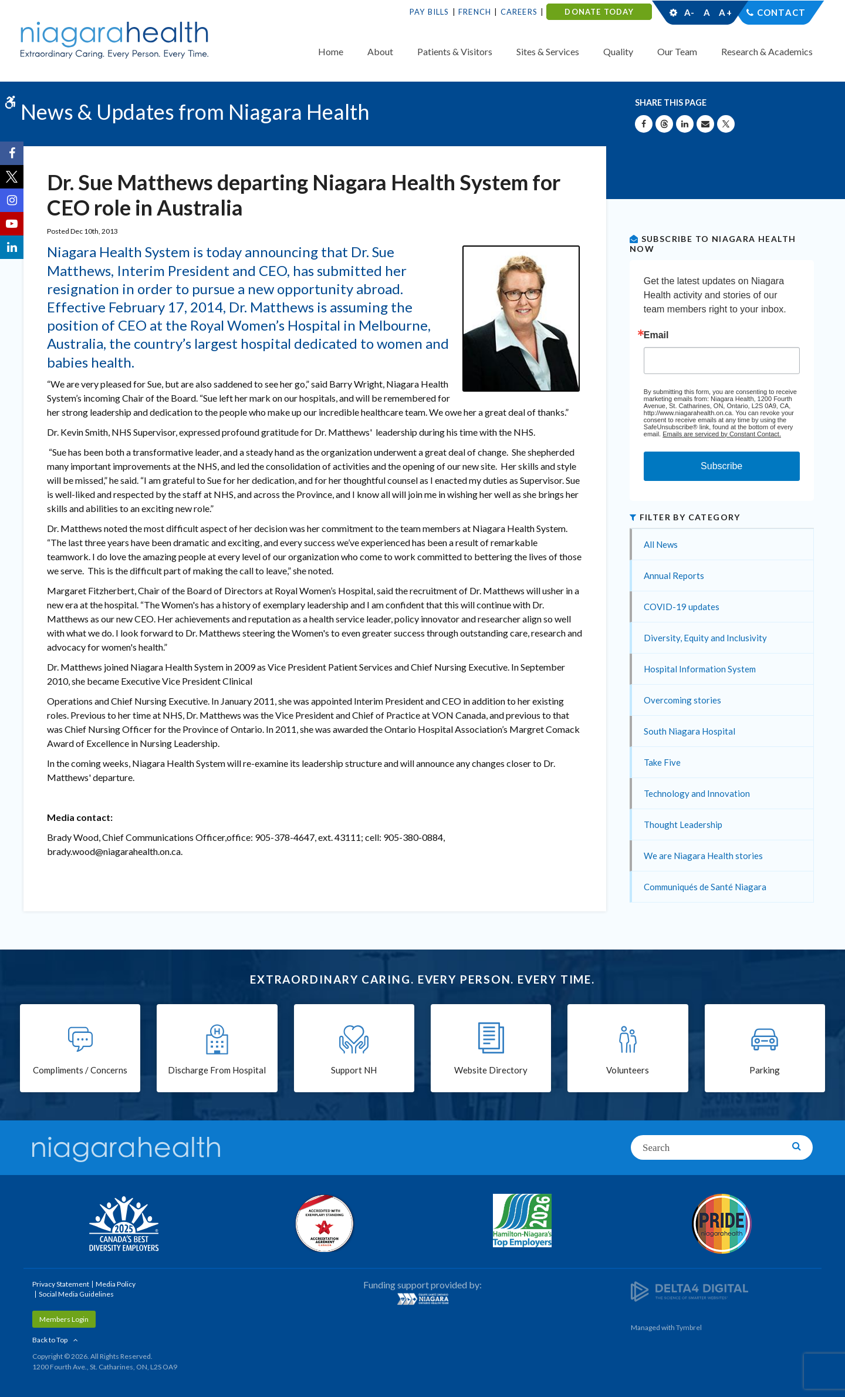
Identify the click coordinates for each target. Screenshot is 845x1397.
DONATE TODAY (599, 11)
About (380, 51)
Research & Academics (767, 51)
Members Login (64, 1319)
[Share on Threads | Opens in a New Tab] (664, 124)
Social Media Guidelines (76, 1294)
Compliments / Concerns (80, 1070)
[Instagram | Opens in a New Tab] (11, 200)
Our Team (677, 51)
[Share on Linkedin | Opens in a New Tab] (685, 124)
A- (689, 12)
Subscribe (721, 466)
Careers (519, 11)
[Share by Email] (705, 124)
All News (661, 544)
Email (656, 335)
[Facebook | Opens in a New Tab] (11, 153)
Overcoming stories (682, 700)
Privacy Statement (60, 1284)
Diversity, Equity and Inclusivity (705, 637)
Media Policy (116, 1284)
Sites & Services (547, 51)
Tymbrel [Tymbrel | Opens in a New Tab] (689, 1327)
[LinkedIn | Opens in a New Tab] (11, 247)
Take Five (662, 762)
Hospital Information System (700, 669)
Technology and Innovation (697, 793)
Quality (618, 51)
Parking (764, 1070)
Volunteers (627, 1070)
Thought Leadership (683, 824)
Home (330, 51)
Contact (781, 12)
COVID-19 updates (681, 606)
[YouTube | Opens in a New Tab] (11, 223)
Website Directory (491, 1070)
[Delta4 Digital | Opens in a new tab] (689, 1290)
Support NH (354, 1070)
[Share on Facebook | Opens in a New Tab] (644, 124)
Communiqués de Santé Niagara (705, 886)
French (474, 11)
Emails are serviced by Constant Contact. (722, 433)
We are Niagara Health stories (703, 855)
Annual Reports (674, 575)
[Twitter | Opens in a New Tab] (11, 176)
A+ (725, 12)
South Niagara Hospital (689, 731)
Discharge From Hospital (217, 1070)
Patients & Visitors (454, 51)
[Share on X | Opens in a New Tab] (726, 124)
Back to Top (49, 1339)
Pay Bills (429, 11)
